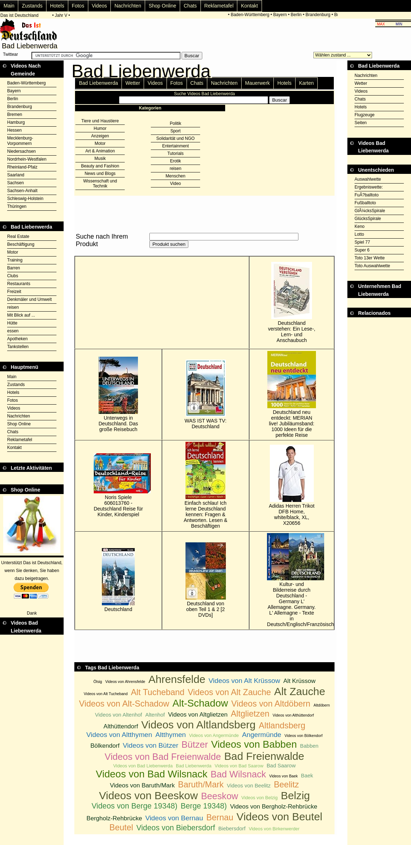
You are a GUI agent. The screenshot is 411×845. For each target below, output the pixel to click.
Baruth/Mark (201, 784)
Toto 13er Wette (370, 257)
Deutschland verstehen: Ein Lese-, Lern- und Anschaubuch (291, 302)
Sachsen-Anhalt (22, 190)
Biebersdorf (232, 828)
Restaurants (18, 283)
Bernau (219, 817)
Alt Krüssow (299, 681)
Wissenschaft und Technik (100, 184)
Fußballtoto (365, 202)
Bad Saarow (281, 765)
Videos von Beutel (279, 816)
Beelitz (286, 784)
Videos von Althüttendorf (293, 715)
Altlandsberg (282, 725)
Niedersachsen (21, 151)
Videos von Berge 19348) (134, 806)
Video (175, 183)
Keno (360, 226)
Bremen (14, 114)
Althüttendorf (121, 726)
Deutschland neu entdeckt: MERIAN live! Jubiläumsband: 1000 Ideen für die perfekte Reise (291, 394)
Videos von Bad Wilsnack (151, 774)
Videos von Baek (283, 776)
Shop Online (162, 6)
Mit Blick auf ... (21, 315)
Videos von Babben (254, 744)
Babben (309, 746)
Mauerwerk (257, 83)
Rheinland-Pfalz (22, 167)
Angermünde (261, 734)
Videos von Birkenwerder (274, 828)
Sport (175, 130)
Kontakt (249, 6)
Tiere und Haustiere (100, 120)
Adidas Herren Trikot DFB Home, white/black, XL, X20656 (292, 485)
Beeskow (219, 796)
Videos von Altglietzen (197, 714)
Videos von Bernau (174, 818)
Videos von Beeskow (148, 795)
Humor (100, 128)
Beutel (121, 827)
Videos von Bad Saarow (239, 765)
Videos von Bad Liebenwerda (143, 765)
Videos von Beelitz (249, 785)
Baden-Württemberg (253, 14)
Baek (307, 775)
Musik (99, 158)
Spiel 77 (362, 242)
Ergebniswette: (369, 187)
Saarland (15, 174)
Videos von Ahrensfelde (125, 681)
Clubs (12, 275)
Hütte (12, 323)
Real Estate (18, 236)
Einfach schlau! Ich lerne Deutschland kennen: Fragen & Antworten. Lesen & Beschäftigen (205, 485)
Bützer (195, 744)
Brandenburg (321, 14)
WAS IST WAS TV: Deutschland (206, 394)
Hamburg (16, 122)
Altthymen (170, 734)
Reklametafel (219, 6)
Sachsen (15, 182)
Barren (13, 267)
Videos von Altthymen (119, 734)
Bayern (284, 14)
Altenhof (155, 715)
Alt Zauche (299, 691)
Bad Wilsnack (238, 774)
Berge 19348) (203, 806)
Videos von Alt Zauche (229, 692)
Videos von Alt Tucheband (106, 694)
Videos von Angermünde (214, 735)
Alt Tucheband (157, 692)
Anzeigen (100, 135)
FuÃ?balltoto (366, 194)
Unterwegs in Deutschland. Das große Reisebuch (118, 394)
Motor (12, 252)
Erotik (175, 160)
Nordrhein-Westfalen (26, 159)
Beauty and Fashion (100, 165)
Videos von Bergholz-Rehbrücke (273, 806)
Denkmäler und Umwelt (29, 299)
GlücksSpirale (368, 218)
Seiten (361, 122)
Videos (99, 6)
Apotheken (17, 338)
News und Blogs (100, 173)
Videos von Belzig (259, 797)
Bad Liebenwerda (98, 83)
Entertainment (175, 145)
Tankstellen (18, 346)
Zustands (32, 6)
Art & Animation (100, 150)
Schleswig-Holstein (25, 198)
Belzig (295, 795)
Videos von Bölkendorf (303, 735)
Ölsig (97, 681)
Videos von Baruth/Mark (142, 785)
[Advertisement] (379, 335)
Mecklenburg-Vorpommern (20, 141)
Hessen (14, 130)
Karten (306, 83)
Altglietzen (250, 713)
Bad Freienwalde (264, 756)
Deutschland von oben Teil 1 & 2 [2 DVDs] (205, 580)
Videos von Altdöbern (270, 703)
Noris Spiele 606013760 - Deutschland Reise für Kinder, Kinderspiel (118, 485)
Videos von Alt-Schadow (124, 703)
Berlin (300, 14)
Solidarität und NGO (175, 138)
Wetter (132, 83)
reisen (13, 307)
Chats (190, 6)
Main (9, 6)
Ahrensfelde (176, 679)
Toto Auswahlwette (372, 265)
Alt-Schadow (200, 703)
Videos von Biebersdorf (176, 828)
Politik (175, 123)
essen (13, 330)
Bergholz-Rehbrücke (114, 818)
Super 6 (362, 250)
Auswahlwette (368, 179)
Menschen (175, 176)
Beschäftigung (20, 244)
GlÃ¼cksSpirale (370, 210)
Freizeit (14, 291)
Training (15, 260)
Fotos (78, 6)
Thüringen (16, 206)
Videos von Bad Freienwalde (163, 757)
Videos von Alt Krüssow (244, 680)
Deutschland (118, 580)
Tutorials (175, 153)
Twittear (10, 54)
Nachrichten (127, 6)
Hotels (57, 6)
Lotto (359, 234)
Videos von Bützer (150, 745)
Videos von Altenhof (118, 715)
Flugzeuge (365, 114)
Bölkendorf (105, 745)
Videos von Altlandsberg (198, 725)
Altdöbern (321, 705)
